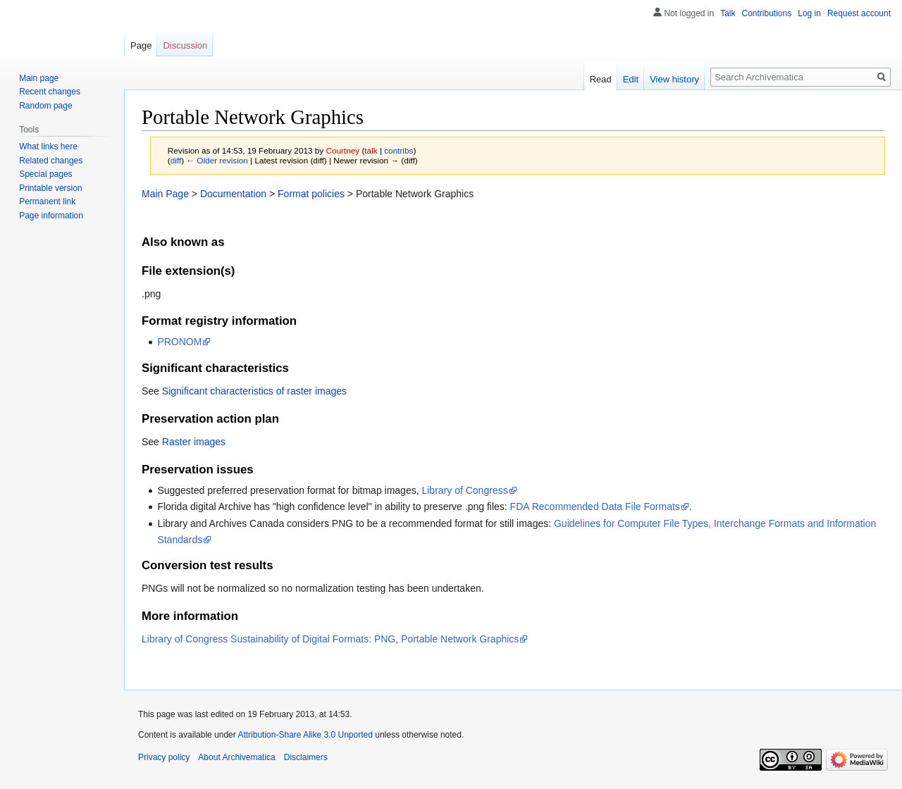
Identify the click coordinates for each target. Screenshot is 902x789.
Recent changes (49, 92)
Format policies (311, 193)
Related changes (50, 161)
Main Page (165, 193)
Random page (45, 106)
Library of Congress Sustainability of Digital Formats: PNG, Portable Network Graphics (330, 639)
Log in (809, 13)
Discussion (185, 45)
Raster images (194, 441)
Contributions (767, 13)
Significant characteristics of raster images (254, 391)
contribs (398, 150)
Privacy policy (164, 757)
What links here (48, 146)
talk (370, 150)
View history (674, 79)
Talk (727, 13)
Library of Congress (464, 490)
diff (176, 160)
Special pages (45, 174)
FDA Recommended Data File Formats (595, 506)
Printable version (50, 188)
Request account (859, 13)
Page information (51, 215)
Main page (38, 78)
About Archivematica (236, 757)
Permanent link (47, 201)
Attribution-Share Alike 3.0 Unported (304, 735)
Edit (630, 79)
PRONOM (179, 341)
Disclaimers (306, 757)
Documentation (233, 193)
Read (601, 79)
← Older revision (217, 160)
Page (141, 45)
